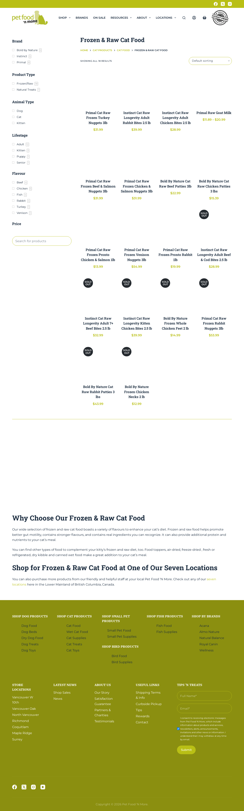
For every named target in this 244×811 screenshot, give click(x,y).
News (57, 698)
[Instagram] (230, 4)
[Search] (184, 17)
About (144, 17)
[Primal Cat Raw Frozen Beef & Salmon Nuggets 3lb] (98, 156)
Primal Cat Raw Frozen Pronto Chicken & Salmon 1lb (98, 254)
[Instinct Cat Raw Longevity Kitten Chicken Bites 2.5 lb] (136, 293)
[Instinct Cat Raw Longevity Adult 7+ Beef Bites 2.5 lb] (98, 293)
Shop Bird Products (120, 646)
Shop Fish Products (165, 616)
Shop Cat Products (74, 616)
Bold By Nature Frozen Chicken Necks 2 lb (136, 391)
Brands (82, 17)
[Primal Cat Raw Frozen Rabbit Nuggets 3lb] (214, 293)
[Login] (194, 17)
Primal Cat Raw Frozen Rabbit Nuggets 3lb (214, 323)
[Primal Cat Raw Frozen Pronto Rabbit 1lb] (175, 224)
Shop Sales (62, 692)
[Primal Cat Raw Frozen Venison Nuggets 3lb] (136, 224)
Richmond (20, 720)
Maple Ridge (22, 733)
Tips (139, 710)
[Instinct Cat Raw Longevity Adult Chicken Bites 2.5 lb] (175, 87)
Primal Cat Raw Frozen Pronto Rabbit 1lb (175, 254)
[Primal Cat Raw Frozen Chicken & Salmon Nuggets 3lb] (136, 156)
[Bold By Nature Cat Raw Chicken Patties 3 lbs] (214, 156)
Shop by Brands (206, 616)
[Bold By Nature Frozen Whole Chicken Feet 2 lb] (175, 293)
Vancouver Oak (24, 708)
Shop (65, 17)
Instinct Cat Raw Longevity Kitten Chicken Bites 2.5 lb (136, 323)
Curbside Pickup (149, 703)
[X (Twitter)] (223, 4)
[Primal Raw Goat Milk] (214, 87)
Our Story (101, 692)
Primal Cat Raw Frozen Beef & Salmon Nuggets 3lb (98, 186)
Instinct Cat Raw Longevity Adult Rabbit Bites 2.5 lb (137, 117)
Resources (122, 17)
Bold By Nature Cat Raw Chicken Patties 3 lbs (213, 186)
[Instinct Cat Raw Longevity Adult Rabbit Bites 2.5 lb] (136, 87)
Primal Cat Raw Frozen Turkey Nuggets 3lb (98, 117)
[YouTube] (42, 787)
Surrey (17, 739)
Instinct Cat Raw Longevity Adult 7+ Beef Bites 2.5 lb (98, 323)
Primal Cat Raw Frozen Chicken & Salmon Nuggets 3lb (137, 186)
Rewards (143, 716)
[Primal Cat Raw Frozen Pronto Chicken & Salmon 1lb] (98, 224)
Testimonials (104, 721)
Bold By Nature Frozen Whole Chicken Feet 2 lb (175, 323)
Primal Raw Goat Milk (213, 112)
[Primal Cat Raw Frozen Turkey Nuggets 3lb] (98, 87)
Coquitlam (20, 726)
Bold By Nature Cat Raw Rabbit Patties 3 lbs (98, 391)
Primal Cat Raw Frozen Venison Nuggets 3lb (136, 254)
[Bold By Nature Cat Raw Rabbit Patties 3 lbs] (98, 362)
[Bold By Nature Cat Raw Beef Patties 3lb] (175, 156)
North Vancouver (25, 714)
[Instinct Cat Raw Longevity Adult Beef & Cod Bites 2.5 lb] (214, 224)
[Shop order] (210, 61)
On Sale (99, 17)
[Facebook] (216, 4)
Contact (142, 722)
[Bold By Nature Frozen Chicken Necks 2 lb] (136, 362)
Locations (167, 17)
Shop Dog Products (30, 616)
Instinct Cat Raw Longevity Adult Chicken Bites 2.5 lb (175, 117)
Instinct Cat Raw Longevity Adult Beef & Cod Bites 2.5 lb (214, 254)
